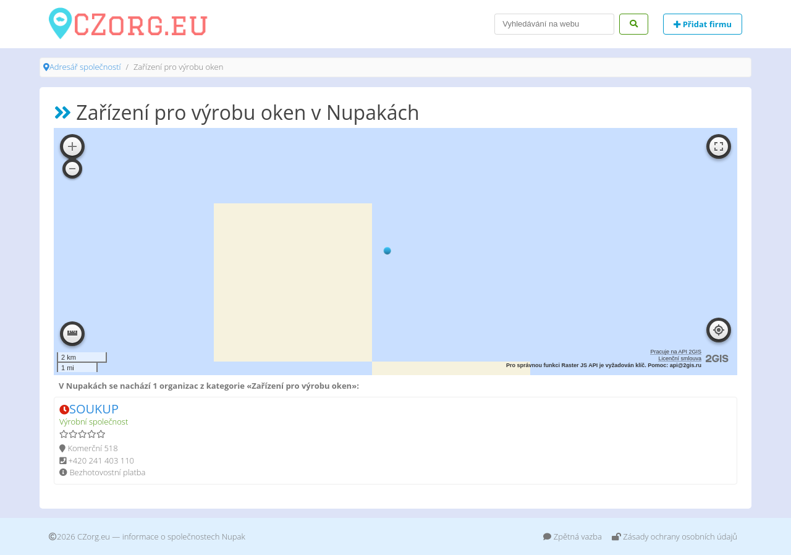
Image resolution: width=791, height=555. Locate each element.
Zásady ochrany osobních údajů (674, 536)
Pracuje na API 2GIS (675, 352)
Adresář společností (85, 66)
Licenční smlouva (679, 358)
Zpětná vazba (572, 536)
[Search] (554, 24)
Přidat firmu (703, 24)
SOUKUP (94, 408)
